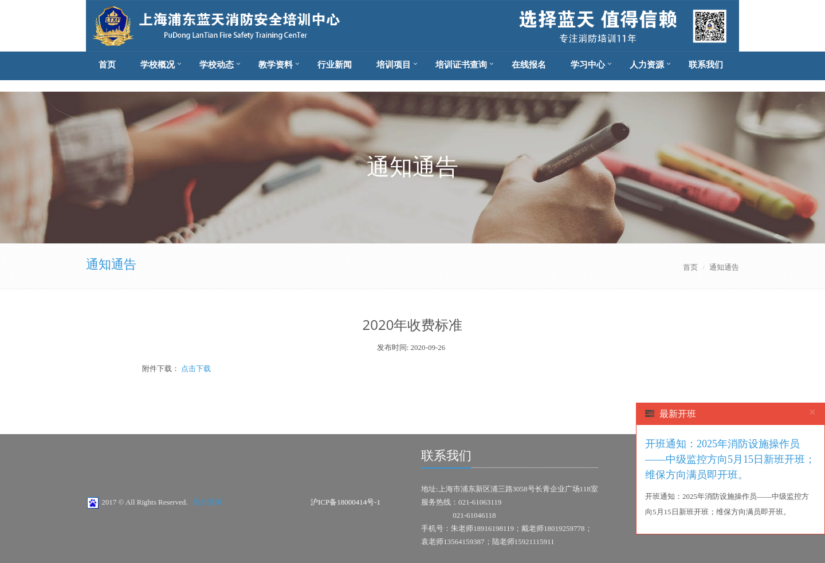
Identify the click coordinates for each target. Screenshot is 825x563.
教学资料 (275, 64)
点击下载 (195, 368)
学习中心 (588, 64)
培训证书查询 (461, 64)
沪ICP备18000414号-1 (345, 502)
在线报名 (529, 64)
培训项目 (393, 64)
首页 (107, 64)
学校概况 (157, 64)
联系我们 (706, 64)
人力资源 (647, 64)
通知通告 (111, 264)
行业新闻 (334, 64)
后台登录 (207, 502)
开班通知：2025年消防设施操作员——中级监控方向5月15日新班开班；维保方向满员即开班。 (730, 459)
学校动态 (216, 64)
